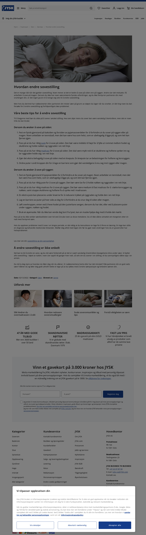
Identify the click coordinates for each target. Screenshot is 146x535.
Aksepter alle (115, 525)
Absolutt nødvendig (77, 525)
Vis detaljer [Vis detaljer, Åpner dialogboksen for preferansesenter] (35, 525)
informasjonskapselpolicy (72, 515)
